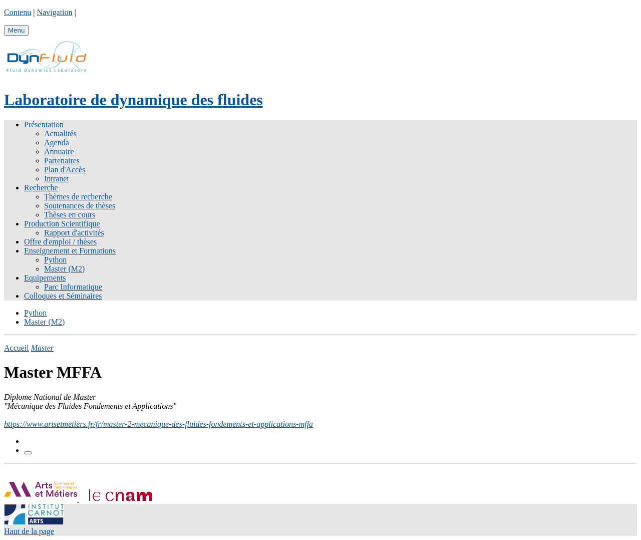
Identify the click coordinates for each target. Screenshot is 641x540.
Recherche (41, 187)
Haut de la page (29, 531)
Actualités (60, 133)
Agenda (56, 142)
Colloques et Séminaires (63, 296)
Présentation (44, 124)
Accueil (16, 348)
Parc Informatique (73, 287)
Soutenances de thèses (79, 205)
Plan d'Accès (64, 169)
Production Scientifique (62, 223)
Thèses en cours (69, 214)
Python (55, 259)
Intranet (56, 178)
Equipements (45, 278)
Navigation (54, 12)
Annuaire (59, 151)
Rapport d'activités (74, 232)
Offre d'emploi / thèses (60, 241)
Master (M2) (64, 268)
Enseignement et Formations (70, 250)
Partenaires (62, 160)
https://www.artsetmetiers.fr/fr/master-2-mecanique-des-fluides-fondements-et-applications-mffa (158, 424)
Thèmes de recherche (78, 196)
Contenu (17, 12)
